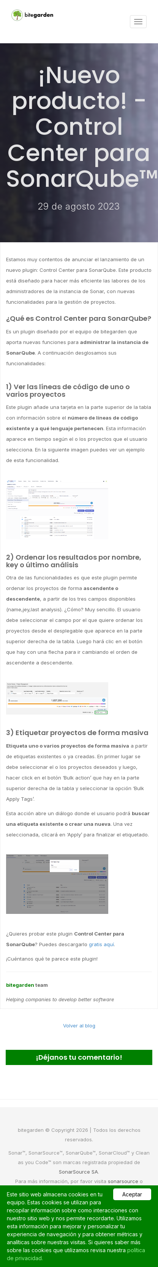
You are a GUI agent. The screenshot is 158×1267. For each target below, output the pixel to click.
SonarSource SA (78, 1172)
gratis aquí (101, 944)
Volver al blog (79, 1025)
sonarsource (123, 1181)
